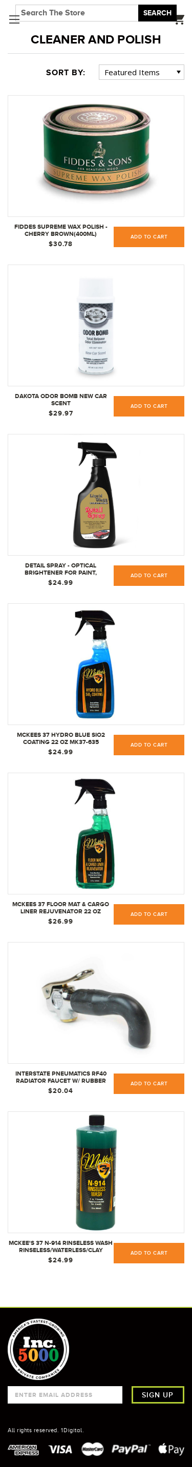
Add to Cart (149, 406)
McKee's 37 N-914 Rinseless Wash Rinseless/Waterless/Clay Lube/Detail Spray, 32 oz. (61, 1247)
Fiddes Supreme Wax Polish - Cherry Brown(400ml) (61, 230)
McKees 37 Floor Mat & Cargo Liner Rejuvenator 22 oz (60, 908)
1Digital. (72, 1430)
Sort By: (66, 72)
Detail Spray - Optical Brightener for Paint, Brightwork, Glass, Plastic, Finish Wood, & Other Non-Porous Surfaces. (60, 569)
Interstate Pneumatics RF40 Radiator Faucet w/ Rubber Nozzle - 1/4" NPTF (60, 1077)
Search (157, 13)
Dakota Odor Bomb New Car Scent (61, 399)
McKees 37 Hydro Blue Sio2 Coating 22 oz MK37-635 (61, 738)
